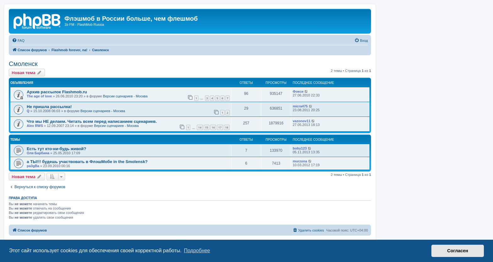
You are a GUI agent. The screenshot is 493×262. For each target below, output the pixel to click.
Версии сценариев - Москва (125, 96)
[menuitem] (18, 40)
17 (219, 127)
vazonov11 (301, 121)
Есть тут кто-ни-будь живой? (56, 148)
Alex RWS (35, 126)
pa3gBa (33, 166)
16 (213, 127)
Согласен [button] (457, 250)
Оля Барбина (38, 153)
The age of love (39, 96)
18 (226, 127)
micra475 (300, 106)
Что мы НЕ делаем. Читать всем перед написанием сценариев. (92, 121)
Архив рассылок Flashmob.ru (57, 92)
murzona (300, 161)
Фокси (298, 91)
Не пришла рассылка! (49, 106)
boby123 (300, 148)
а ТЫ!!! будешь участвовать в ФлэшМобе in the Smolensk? (87, 161)
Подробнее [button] (197, 250)
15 (206, 127)
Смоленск (23, 63)
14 (199, 127)
